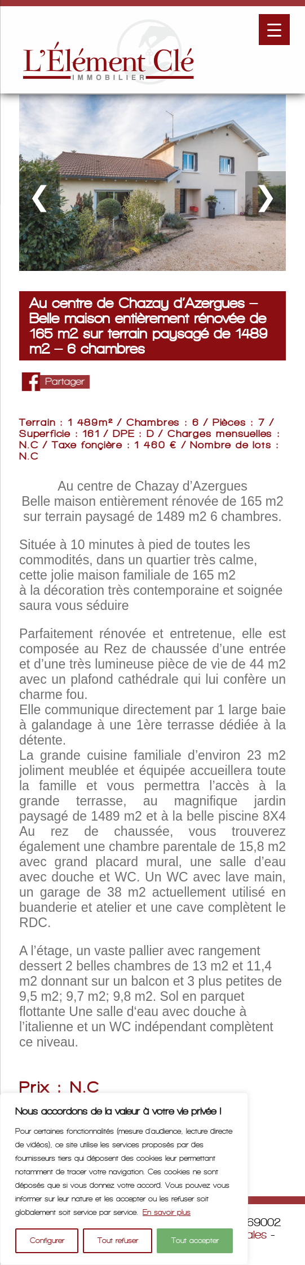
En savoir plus (167, 1212)
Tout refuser (118, 1240)
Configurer (47, 1240)
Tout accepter (195, 1240)
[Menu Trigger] (274, 29)
